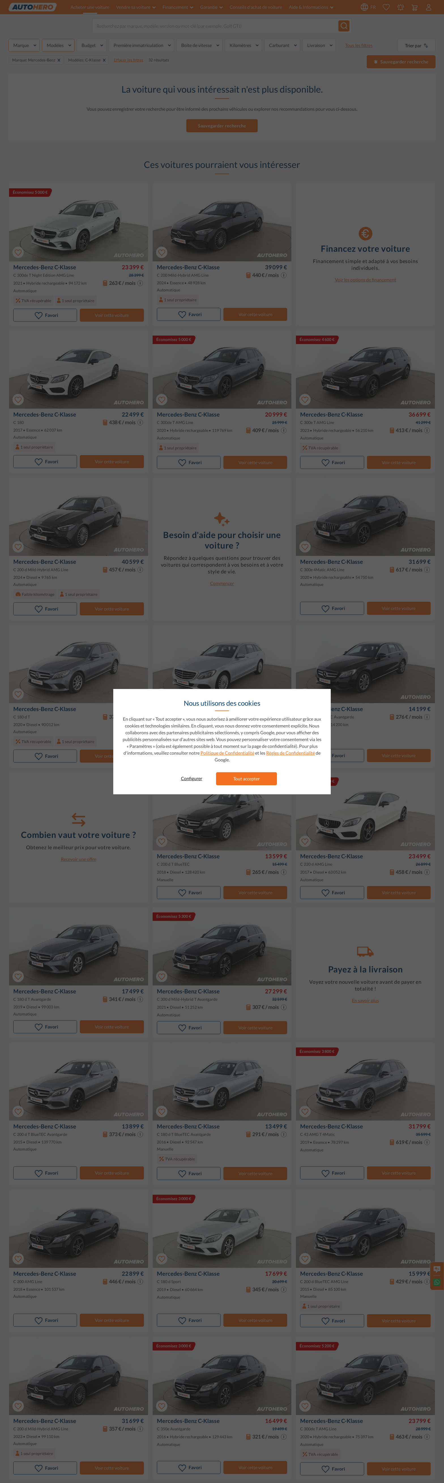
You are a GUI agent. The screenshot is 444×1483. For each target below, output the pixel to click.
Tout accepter (246, 778)
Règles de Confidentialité (290, 753)
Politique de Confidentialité (227, 753)
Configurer (191, 778)
